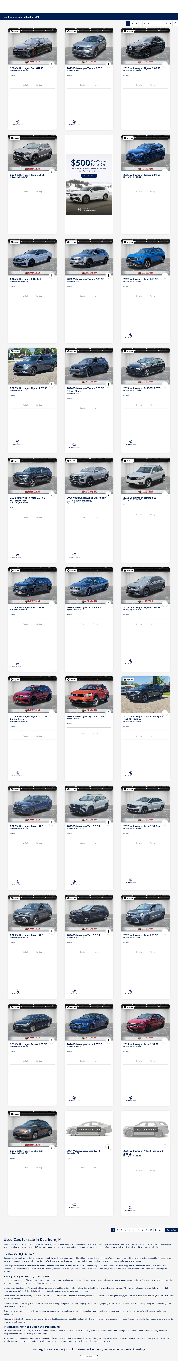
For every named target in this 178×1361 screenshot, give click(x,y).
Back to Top (171, 1230)
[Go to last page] (175, 23)
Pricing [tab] (39, 85)
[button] (15, 31)
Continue (89, 1357)
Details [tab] (25, 85)
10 (166, 23)
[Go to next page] (170, 23)
